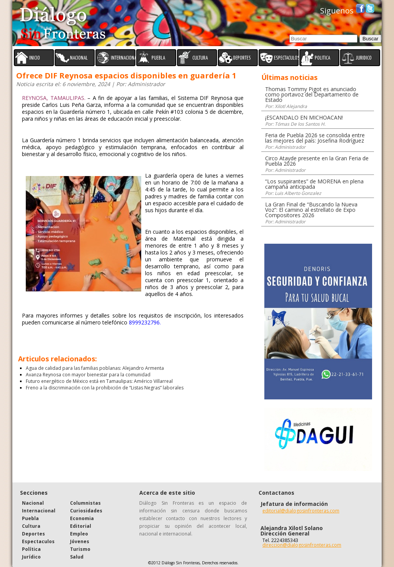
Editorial (80, 526)
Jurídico (31, 557)
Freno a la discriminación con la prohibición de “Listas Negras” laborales (105, 387)
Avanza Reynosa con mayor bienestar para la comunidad (88, 374)
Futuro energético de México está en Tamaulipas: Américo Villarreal (99, 381)
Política (31, 549)
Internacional (38, 510)
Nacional (33, 503)
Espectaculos (38, 541)
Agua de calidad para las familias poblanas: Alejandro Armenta (95, 368)
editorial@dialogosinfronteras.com (300, 510)
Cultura (31, 526)
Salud (76, 557)
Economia (82, 518)
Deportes (33, 533)
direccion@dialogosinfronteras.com (301, 545)
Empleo (79, 533)
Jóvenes (79, 541)
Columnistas (85, 503)
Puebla (30, 518)
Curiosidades (86, 510)
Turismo (80, 549)
